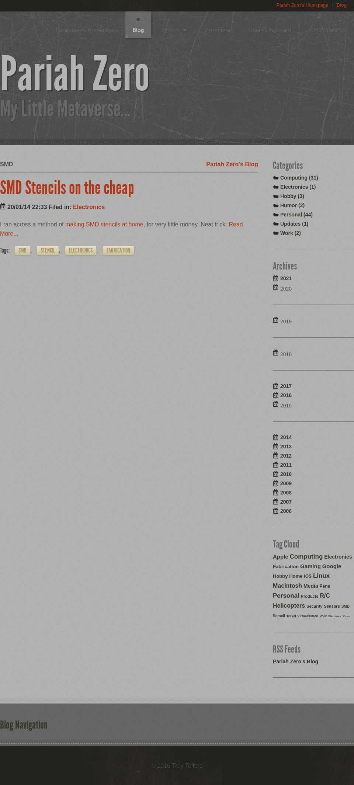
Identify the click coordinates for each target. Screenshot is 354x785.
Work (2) (290, 233)
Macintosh (287, 586)
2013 (286, 446)
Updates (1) (294, 224)
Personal (286, 595)
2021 (286, 278)
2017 (286, 386)
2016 (286, 395)
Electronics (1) (298, 187)
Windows (334, 616)
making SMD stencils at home (104, 224)
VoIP (323, 616)
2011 (286, 465)
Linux (321, 575)
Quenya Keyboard (270, 30)
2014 (286, 437)
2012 (286, 456)
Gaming (310, 566)
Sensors (332, 606)
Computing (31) (299, 178)
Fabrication (118, 250)
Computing (306, 556)
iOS (308, 576)
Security (314, 606)
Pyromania (217, 30)
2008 (286, 493)
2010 (286, 474)
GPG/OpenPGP (328, 30)
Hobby (280, 576)
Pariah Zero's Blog (232, 164)
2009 (286, 483)
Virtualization (308, 616)
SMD (22, 250)
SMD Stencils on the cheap (67, 188)
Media (310, 586)
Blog (342, 5)
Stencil (48, 250)
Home (295, 576)
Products (310, 596)
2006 (286, 511)
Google (331, 566)
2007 (286, 502)
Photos (170, 30)
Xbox (346, 616)
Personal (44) (296, 215)
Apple (280, 556)
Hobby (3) (292, 196)
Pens (325, 586)
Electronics (89, 207)
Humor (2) (292, 205)
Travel (291, 616)
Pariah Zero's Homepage (302, 5)
